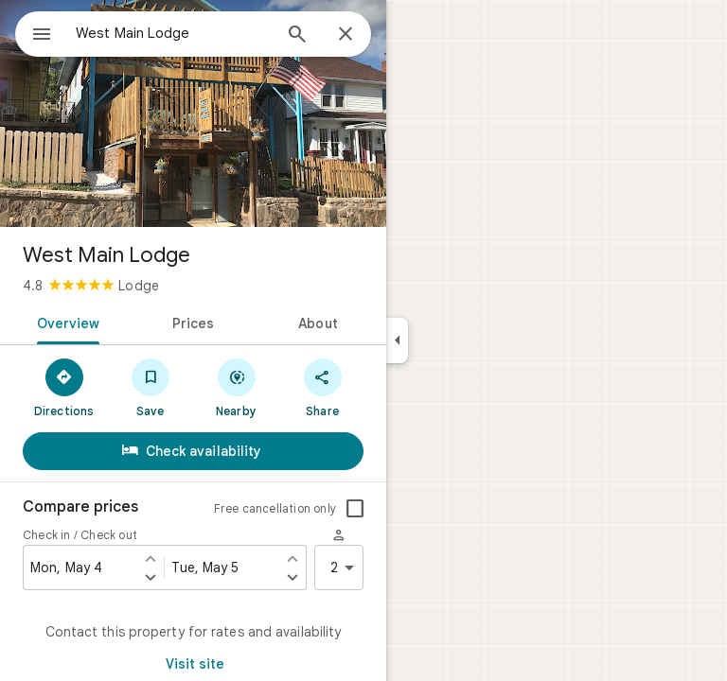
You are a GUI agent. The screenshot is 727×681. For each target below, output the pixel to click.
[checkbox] (355, 509)
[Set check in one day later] (150, 577)
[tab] (65, 321)
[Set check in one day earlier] (150, 558)
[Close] (345, 35)
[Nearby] (236, 387)
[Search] (297, 36)
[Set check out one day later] (292, 577)
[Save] (150, 387)
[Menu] (41, 36)
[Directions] (64, 387)
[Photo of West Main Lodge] (193, 113)
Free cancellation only (275, 508)
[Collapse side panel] (397, 340)
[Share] (322, 387)
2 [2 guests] (345, 567)
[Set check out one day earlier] (292, 558)
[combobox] (173, 33)
